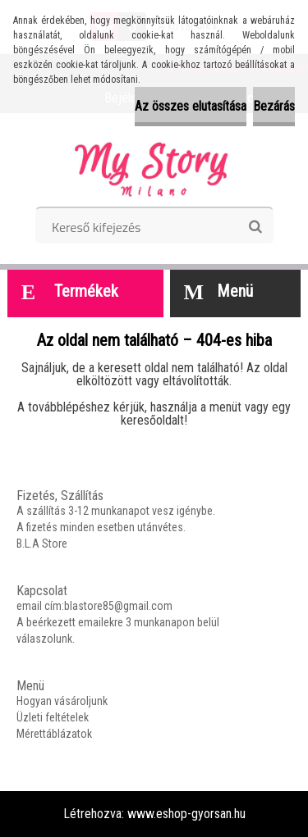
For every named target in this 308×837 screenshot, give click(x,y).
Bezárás (274, 106)
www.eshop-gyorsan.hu (186, 813)
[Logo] (154, 166)
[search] (255, 227)
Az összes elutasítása (190, 106)
